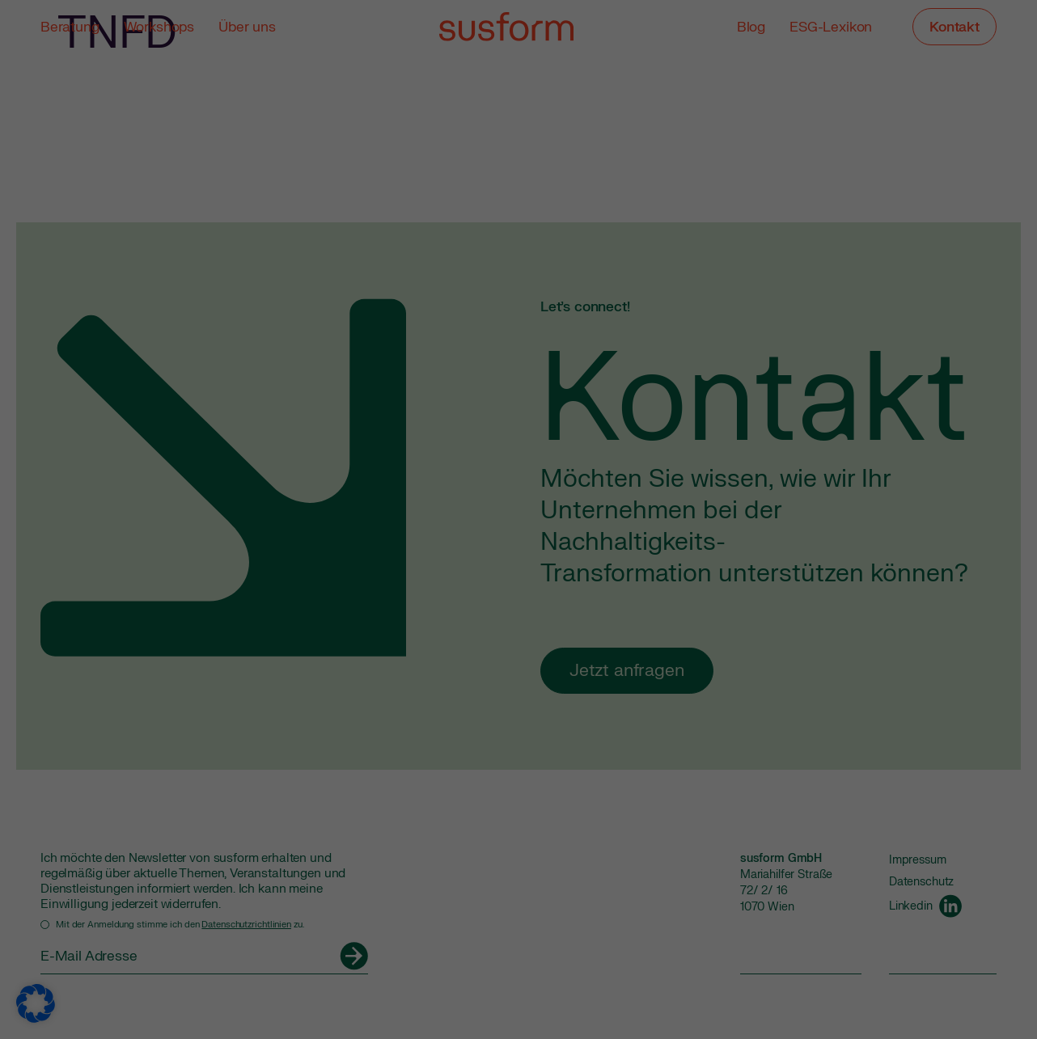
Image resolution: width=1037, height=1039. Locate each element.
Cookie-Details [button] (444, 461)
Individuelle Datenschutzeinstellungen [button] (519, 424)
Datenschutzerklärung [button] (526, 461)
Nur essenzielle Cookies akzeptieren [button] (518, 375)
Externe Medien (590, 140)
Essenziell (575, 57)
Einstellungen (334, 275)
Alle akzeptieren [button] (363, 328)
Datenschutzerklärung (278, 259)
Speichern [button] (674, 328)
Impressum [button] (600, 461)
